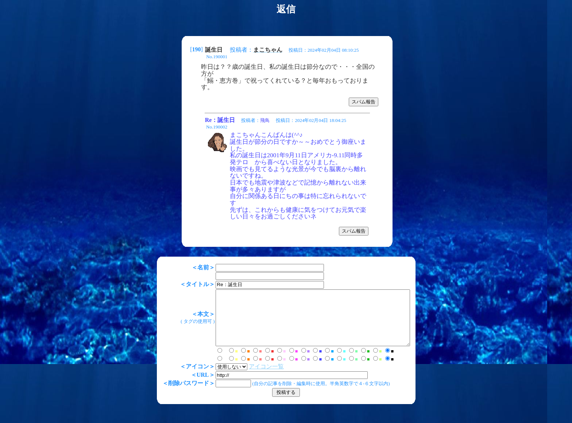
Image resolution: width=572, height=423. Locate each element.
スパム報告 (363, 101)
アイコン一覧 (254, 377)
